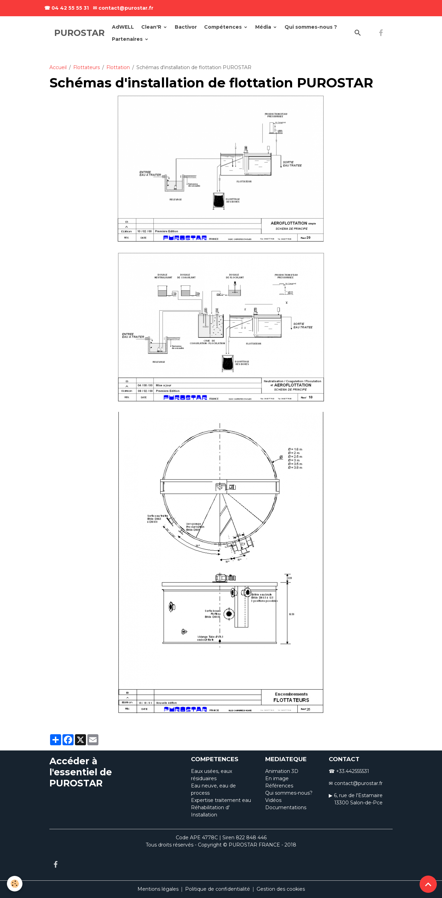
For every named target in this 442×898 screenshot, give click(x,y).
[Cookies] (14, 883)
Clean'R (152, 27)
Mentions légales (158, 889)
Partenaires (128, 39)
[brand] (79, 33)
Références (279, 786)
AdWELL (123, 27)
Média (263, 27)
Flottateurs (86, 67)
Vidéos (273, 800)
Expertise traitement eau (221, 800)
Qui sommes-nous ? (311, 27)
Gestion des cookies (281, 889)
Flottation (118, 67)
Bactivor (186, 27)
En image (277, 778)
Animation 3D (281, 771)
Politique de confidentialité (217, 889)
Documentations (285, 807)
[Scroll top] (428, 884)
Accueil (58, 67)
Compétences (223, 27)
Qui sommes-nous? (289, 793)
